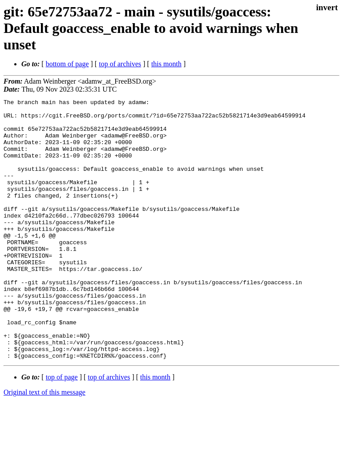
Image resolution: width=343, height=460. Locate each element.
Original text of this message (44, 444)
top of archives (120, 64)
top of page (62, 429)
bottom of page (67, 64)
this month (166, 64)
